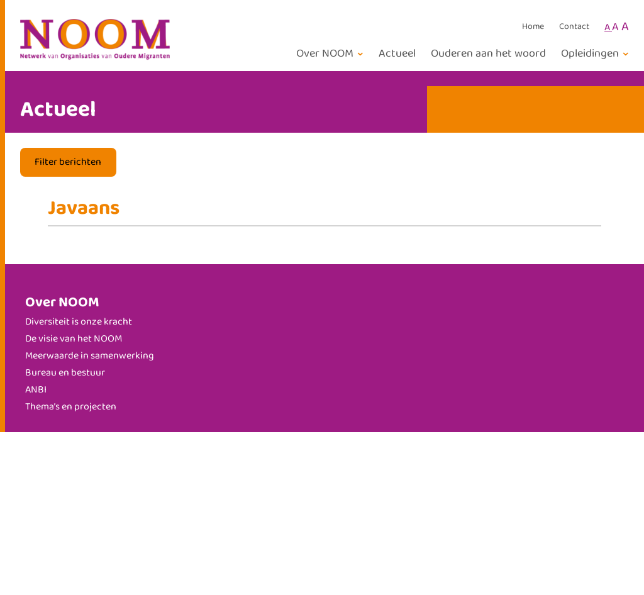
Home (533, 27)
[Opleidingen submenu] (597, 54)
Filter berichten (68, 162)
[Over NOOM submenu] (331, 54)
